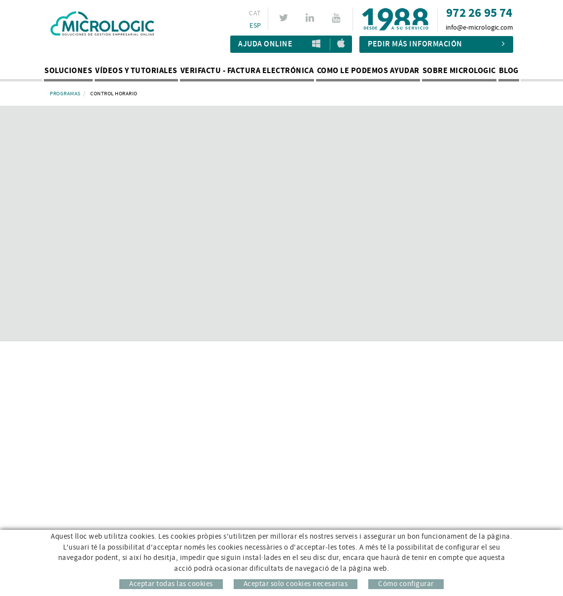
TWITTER (285, 18)
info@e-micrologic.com (479, 27)
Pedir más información (436, 44)
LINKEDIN (311, 18)
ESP (255, 25)
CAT (255, 13)
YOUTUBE (337, 18)
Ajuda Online (265, 44)
